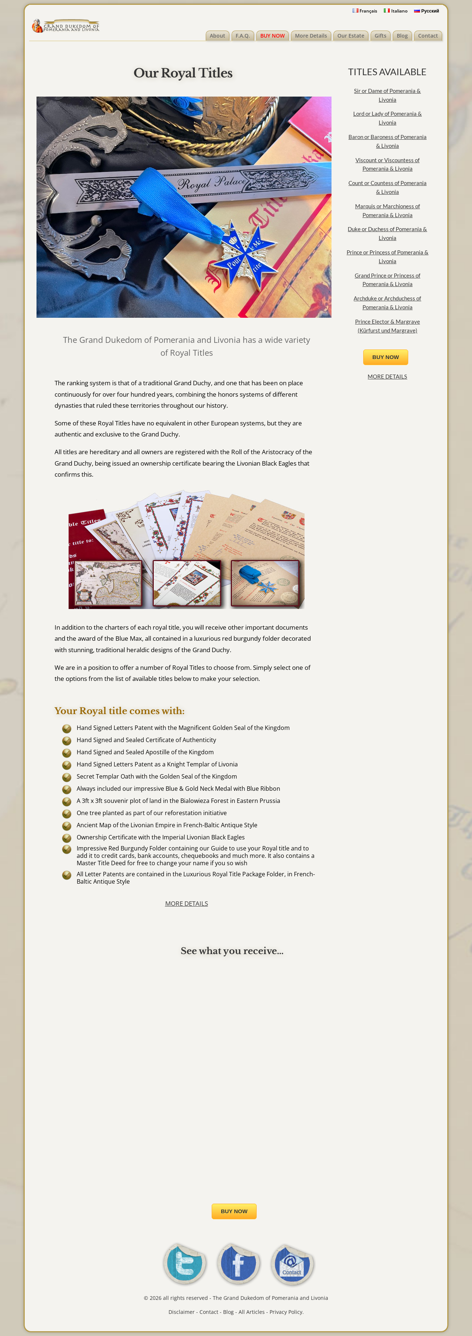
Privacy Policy (286, 1311)
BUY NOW (272, 35)
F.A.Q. (243, 35)
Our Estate (350, 35)
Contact (428, 35)
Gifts (380, 35)
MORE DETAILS (186, 903)
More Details (311, 35)
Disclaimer (182, 1311)
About (217, 35)
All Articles (252, 1311)
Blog (402, 35)
